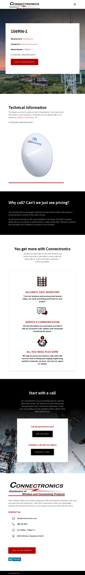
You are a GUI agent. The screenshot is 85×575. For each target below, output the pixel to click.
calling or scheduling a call (27, 117)
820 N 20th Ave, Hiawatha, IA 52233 (30, 536)
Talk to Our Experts (24, 62)
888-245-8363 (42, 434)
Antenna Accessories (29, 44)
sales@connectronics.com (27, 518)
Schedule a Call (42, 452)
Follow (17, 559)
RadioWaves (28, 39)
